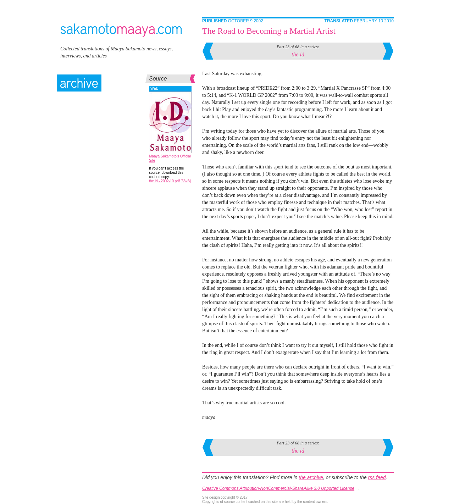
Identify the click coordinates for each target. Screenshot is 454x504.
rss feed (377, 477)
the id (298, 54)
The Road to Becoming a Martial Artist (269, 30)
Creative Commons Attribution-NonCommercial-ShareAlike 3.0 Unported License (278, 488)
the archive (311, 477)
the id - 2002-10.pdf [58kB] (170, 181)
